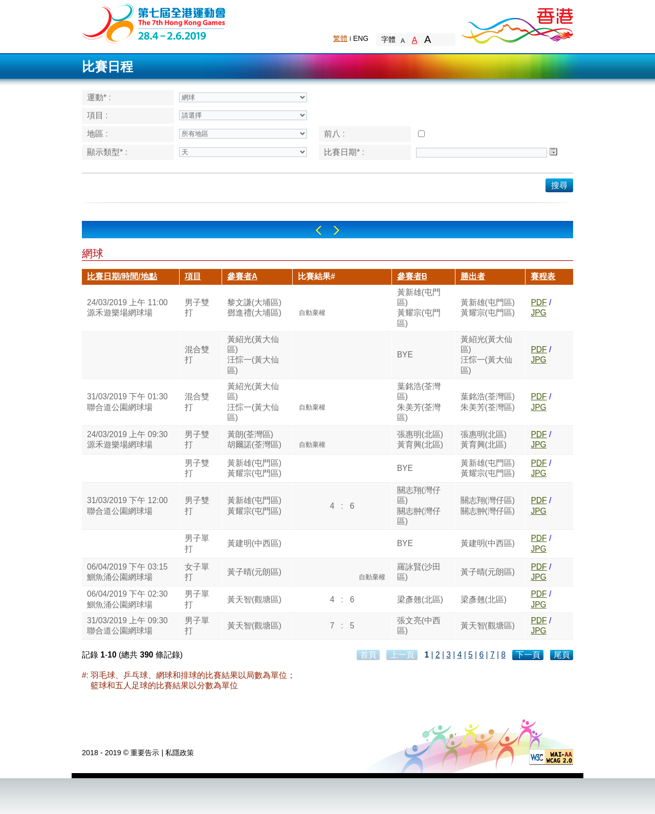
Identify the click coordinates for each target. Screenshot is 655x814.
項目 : (97, 115)
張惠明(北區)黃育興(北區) (420, 439)
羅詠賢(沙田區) (419, 571)
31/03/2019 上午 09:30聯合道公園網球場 (127, 625)
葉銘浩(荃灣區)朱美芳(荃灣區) (419, 402)
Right (336, 230)
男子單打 (197, 543)
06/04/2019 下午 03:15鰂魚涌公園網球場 (127, 571)
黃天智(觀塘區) (254, 599)
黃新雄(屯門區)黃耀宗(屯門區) (419, 308)
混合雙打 (197, 354)
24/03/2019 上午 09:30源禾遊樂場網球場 (127, 439)
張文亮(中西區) (419, 625)
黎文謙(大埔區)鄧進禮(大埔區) (254, 307)
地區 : (97, 133)
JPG (538, 312)
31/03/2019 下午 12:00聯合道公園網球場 (127, 505)
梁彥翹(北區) (420, 599)
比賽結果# (316, 276)
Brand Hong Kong (517, 23)
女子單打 (197, 571)
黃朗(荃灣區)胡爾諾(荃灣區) (254, 439)
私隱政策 (179, 753)
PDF (539, 302)
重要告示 (144, 753)
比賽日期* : (344, 152)
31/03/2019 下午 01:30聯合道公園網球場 (127, 401)
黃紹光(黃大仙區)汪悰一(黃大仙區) (253, 355)
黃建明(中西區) (254, 543)
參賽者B (412, 276)
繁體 (340, 38)
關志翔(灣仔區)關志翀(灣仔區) (419, 506)
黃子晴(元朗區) (254, 572)
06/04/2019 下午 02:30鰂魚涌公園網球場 (127, 599)
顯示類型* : (107, 152)
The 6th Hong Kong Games (154, 23)
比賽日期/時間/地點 (122, 276)
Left (318, 230)
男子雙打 (197, 307)
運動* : (99, 97)
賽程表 (543, 276)
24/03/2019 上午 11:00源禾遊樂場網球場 (127, 307)
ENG (360, 38)
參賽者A (242, 276)
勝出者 (473, 276)
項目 (193, 276)
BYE (405, 354)
